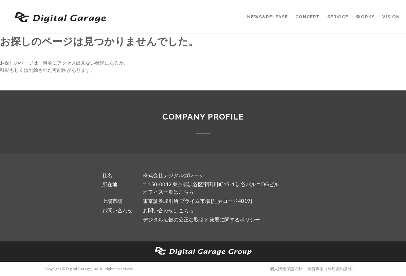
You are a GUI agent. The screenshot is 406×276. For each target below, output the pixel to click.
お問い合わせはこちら (168, 210)
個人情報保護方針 (286, 268)
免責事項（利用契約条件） (331, 268)
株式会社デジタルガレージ (173, 175)
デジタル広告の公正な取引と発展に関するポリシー (201, 219)
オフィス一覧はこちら (168, 192)
